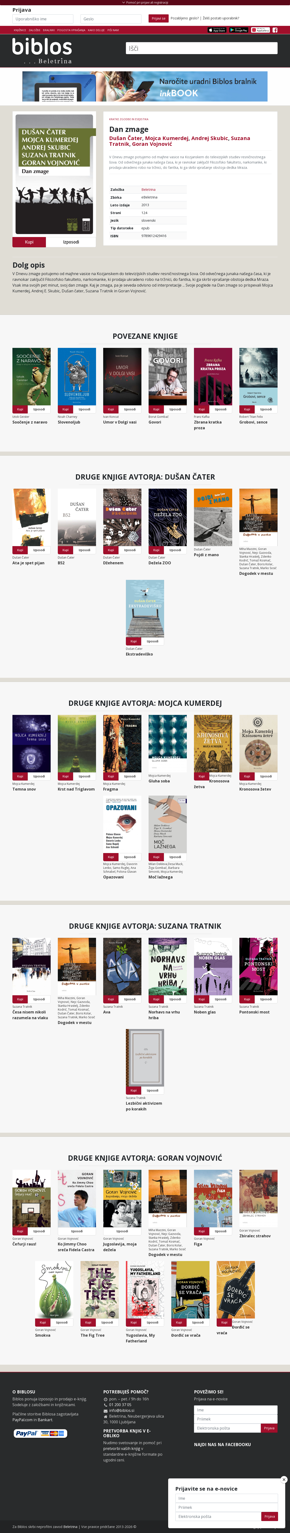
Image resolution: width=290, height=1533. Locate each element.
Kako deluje (96, 30)
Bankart (45, 1419)
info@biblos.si (121, 1410)
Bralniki (49, 30)
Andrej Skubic (209, 137)
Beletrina (148, 189)
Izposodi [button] (71, 242)
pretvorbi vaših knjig (121, 1448)
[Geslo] (111, 18)
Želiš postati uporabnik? (221, 18)
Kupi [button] (29, 242)
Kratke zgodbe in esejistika (128, 119)
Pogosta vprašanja (71, 30)
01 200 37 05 (120, 1404)
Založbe (34, 30)
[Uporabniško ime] (42, 18)
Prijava (269, 1428)
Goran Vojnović (152, 143)
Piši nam (113, 30)
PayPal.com (22, 1419)
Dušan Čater (125, 137)
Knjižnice (20, 30)
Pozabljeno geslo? (185, 18)
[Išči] (202, 48)
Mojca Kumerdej (166, 137)
